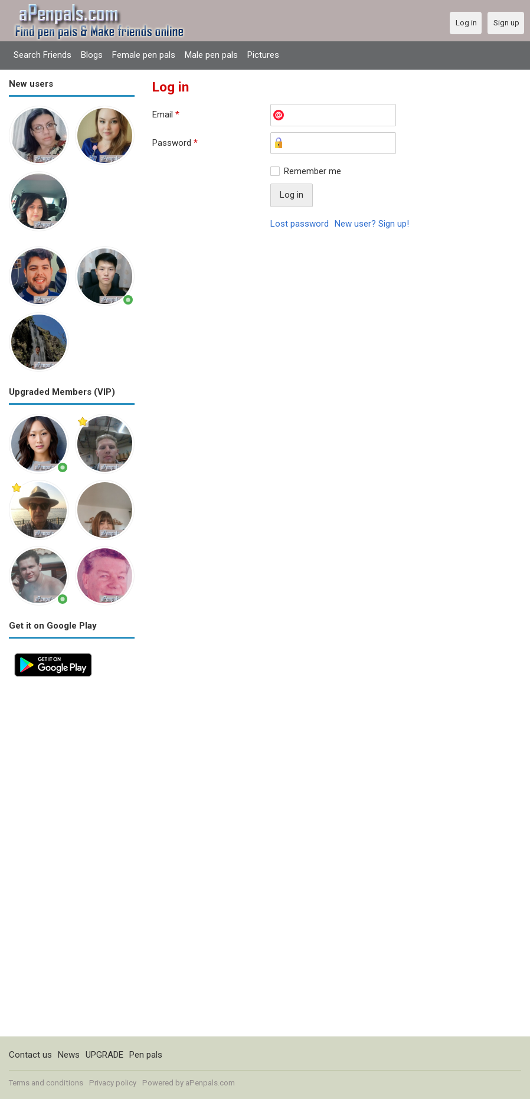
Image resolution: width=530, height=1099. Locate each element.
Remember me (312, 171)
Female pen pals (143, 55)
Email (165, 114)
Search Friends (42, 55)
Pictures (263, 55)
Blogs (92, 55)
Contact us (30, 1054)
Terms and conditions (46, 1082)
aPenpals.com (210, 1082)
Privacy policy (112, 1082)
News (69, 1054)
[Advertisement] (72, 859)
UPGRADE (104, 1054)
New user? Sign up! (372, 223)
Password (175, 143)
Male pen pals (211, 55)
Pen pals (145, 1054)
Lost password (299, 223)
